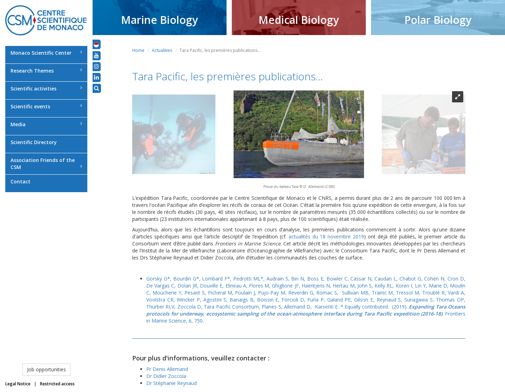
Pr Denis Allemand (167, 369)
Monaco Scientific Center (46, 52)
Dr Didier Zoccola (166, 376)
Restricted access (57, 384)
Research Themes (46, 70)
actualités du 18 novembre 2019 (326, 236)
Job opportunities (46, 369)
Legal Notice (18, 384)
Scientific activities (46, 88)
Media (46, 124)
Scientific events (46, 106)
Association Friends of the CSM (46, 163)
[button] (96, 44)
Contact (21, 181)
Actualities (162, 50)
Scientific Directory (34, 142)
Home (138, 50)
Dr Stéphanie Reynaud (171, 383)
